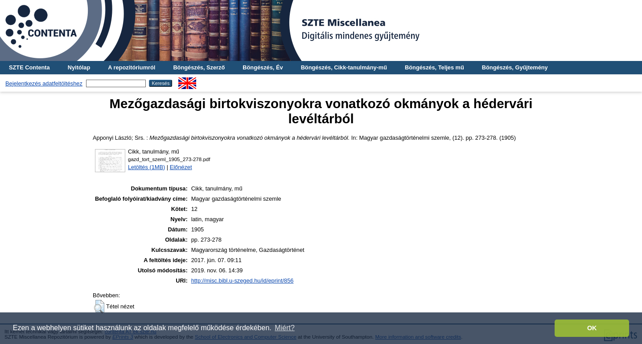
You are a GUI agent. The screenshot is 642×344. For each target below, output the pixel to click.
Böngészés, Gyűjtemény (515, 67)
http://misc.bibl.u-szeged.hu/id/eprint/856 (242, 280)
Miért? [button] (284, 328)
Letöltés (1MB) (146, 167)
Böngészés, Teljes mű (434, 67)
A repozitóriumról (131, 67)
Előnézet (181, 167)
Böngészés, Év (263, 67)
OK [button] (592, 328)
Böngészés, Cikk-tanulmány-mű (344, 67)
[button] (99, 306)
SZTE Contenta (29, 67)
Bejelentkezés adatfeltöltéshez (43, 83)
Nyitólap (79, 67)
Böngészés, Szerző (199, 67)
